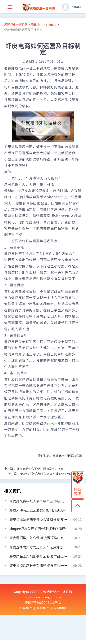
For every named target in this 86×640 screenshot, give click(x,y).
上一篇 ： (33, 468)
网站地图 (60, 608)
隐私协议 (43, 608)
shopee (51, 24)
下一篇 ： (45, 473)
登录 (73, 6)
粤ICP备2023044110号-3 (43, 602)
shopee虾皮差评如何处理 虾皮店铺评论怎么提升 (45, 528)
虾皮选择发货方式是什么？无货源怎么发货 (41, 546)
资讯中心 (37, 24)
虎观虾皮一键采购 (16, 24)
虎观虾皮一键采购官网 (67, 455)
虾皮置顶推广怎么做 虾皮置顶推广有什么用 (41, 537)
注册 (79, 6)
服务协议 (26, 608)
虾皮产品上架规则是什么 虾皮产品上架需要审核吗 (46, 556)
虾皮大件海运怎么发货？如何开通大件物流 (41, 510)
